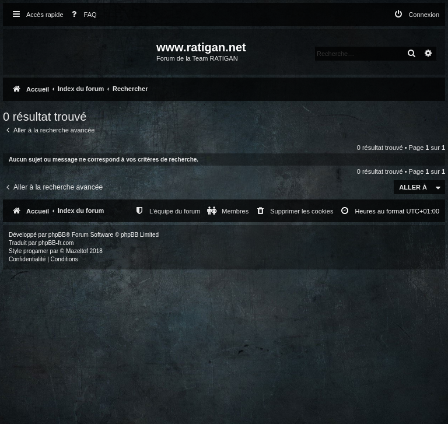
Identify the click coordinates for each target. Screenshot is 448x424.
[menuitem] (81, 14)
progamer (35, 251)
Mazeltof (77, 251)
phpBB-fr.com (56, 243)
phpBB (57, 235)
